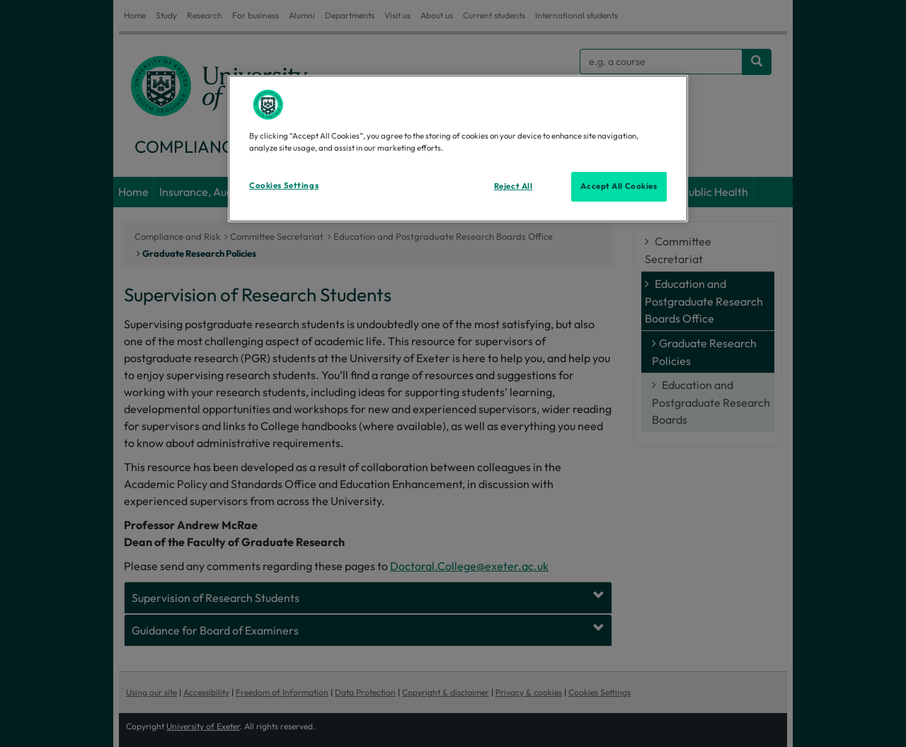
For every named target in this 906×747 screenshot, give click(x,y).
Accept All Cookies (618, 186)
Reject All (513, 186)
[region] (458, 148)
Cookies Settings (284, 185)
